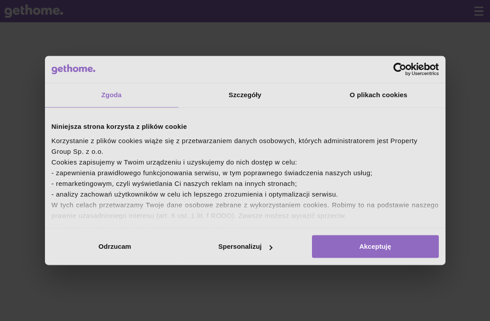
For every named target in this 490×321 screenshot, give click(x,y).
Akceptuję (375, 246)
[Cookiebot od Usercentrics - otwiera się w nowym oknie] (400, 69)
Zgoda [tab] (111, 95)
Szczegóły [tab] (245, 95)
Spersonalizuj (245, 246)
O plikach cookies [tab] (378, 95)
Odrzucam (114, 246)
